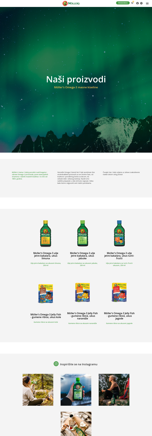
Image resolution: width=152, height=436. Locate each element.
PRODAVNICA (123, 3)
